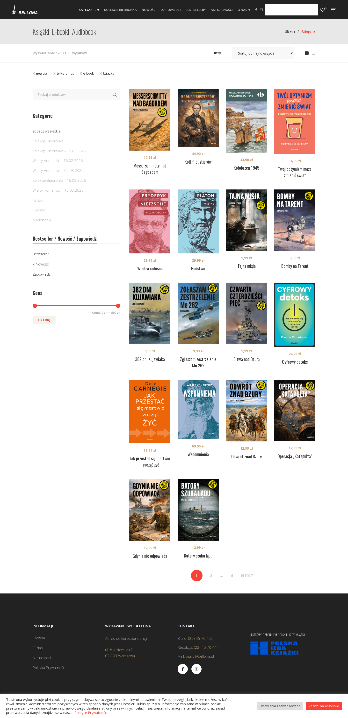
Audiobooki (42, 219)
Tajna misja (247, 266)
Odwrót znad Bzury (246, 456)
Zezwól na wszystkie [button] (324, 706)
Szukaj (115, 94)
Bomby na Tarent (295, 266)
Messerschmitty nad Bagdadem (149, 168)
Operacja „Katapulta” (294, 456)
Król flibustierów (198, 162)
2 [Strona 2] (211, 575)
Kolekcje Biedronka (48, 141)
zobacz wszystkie (47, 131)
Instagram (261, 9)
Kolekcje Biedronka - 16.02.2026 (59, 150)
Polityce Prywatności (91, 712)
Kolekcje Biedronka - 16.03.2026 (59, 180)
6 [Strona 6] (232, 575)
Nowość (42, 264)
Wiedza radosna (150, 268)
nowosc (42, 73)
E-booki (39, 210)
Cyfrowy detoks (295, 362)
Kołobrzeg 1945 (246, 168)
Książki (38, 200)
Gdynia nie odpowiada (149, 556)
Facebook (256, 9)
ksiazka (108, 73)
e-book (88, 73)
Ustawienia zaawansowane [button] (280, 706)
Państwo (198, 268)
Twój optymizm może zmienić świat (295, 172)
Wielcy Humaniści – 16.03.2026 (58, 190)
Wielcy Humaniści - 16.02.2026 (58, 160)
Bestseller (41, 253)
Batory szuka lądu (198, 555)
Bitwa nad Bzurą (246, 359)
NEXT (247, 575)
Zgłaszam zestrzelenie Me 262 (198, 362)
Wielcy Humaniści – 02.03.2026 (58, 170)
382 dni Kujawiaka (150, 359)
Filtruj (44, 320)
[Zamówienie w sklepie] (263, 53)
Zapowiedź (42, 274)
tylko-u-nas (65, 73)
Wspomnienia (198, 454)
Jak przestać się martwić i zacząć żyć (150, 461)
